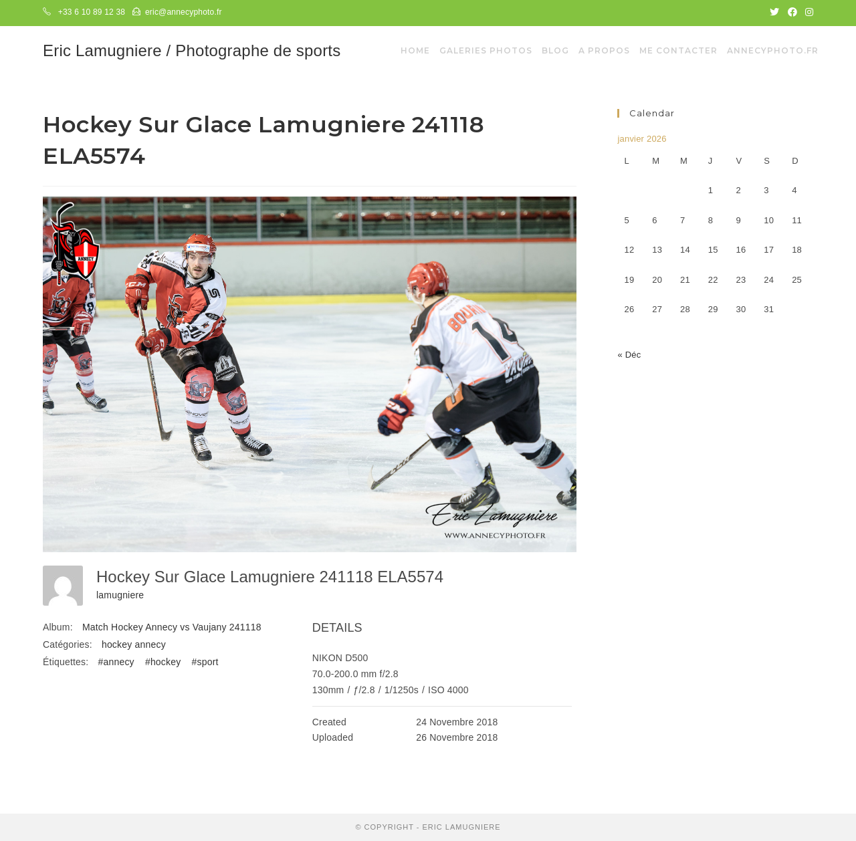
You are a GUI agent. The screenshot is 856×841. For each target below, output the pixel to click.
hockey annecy (134, 644)
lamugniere (120, 595)
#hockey (163, 661)
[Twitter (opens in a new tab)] (774, 12)
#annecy (116, 661)
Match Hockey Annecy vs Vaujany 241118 (171, 627)
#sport (205, 661)
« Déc (629, 355)
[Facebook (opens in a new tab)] (792, 12)
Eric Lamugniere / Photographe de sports (191, 50)
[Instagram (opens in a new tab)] (807, 12)
